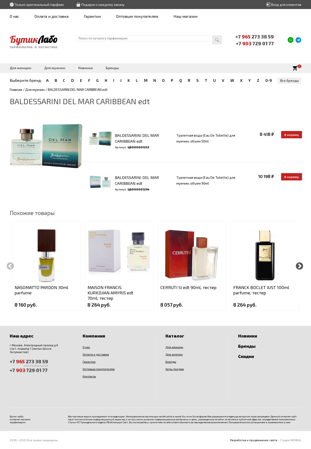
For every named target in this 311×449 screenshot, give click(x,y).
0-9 (268, 80)
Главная (16, 89)
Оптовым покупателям (137, 16)
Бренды (112, 68)
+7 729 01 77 (255, 43)
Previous (10, 265)
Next (299, 265)
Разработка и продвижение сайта (253, 440)
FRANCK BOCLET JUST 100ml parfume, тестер (261, 290)
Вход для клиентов (286, 4)
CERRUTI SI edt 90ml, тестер (188, 287)
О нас (14, 16)
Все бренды (289, 81)
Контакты (89, 376)
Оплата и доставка (52, 16)
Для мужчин (54, 68)
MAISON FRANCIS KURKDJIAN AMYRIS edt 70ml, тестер (110, 293)
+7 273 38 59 (255, 36)
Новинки (85, 68)
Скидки (246, 356)
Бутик (34, 39)
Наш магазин (185, 16)
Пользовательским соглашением (247, 422)
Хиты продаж (174, 369)
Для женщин (20, 68)
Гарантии (92, 16)
